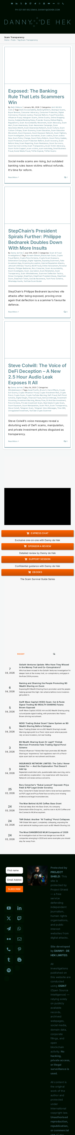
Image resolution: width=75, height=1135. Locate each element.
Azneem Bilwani (33, 255)
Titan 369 (61, 408)
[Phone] (8, 949)
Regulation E (13, 123)
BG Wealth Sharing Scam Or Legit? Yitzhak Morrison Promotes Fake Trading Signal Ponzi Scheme (42, 745)
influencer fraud (15, 117)
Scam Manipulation (30, 405)
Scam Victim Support (17, 148)
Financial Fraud (34, 398)
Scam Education (43, 130)
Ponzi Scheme (14, 403)
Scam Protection (15, 141)
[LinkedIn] (19, 908)
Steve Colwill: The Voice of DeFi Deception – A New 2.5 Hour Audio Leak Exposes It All (37, 374)
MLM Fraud (36, 266)
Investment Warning (25, 400)
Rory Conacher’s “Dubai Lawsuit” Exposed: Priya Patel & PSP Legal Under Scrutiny (44, 786)
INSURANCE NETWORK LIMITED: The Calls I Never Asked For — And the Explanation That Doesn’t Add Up (44, 766)
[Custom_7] (6, 978)
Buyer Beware (14, 112)
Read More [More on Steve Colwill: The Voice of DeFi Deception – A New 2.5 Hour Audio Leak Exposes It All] (12, 441)
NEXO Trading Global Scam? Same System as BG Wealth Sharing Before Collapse (44, 724)
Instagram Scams (30, 117)
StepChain (28, 276)
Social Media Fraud (22, 151)
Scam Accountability (54, 268)
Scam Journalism (32, 135)
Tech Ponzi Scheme (54, 279)
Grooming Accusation (31, 263)
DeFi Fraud (52, 395)
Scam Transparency (35, 146)
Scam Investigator (15, 271)
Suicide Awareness (37, 279)
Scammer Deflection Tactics (51, 273)
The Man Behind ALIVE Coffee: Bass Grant (40, 803)
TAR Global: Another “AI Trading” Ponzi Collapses (44, 819)
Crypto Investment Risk (49, 393)
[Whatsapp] (19, 928)
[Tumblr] (8, 959)
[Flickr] (8, 939)
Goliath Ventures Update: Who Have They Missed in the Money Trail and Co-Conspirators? (44, 666)
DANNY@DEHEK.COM (49, 9)
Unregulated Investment (18, 411)
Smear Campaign (15, 276)
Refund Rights (56, 120)
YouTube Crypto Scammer (40, 411)
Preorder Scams (43, 120)
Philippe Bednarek (23, 268)
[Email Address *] (14, 879)
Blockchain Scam (48, 255)
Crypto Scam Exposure (49, 258)
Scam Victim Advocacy (55, 146)
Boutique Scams (58, 110)
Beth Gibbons (16, 107)
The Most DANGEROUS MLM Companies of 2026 (43, 832)
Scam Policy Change (21, 138)
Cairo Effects (53, 390)
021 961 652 (25, 9)
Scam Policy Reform (40, 138)
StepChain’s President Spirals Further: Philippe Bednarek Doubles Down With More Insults (35, 239)
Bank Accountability (27, 110)
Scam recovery (51, 141)
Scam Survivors (56, 143)
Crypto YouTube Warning (36, 395)
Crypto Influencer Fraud (28, 393)
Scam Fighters (60, 133)
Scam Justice (46, 135)
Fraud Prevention (56, 115)
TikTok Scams (50, 151)
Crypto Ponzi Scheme (29, 258)
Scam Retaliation (47, 271)
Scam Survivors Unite (17, 146)
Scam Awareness (20, 125)
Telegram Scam (27, 408)
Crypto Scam (19, 395)
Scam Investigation (16, 135)
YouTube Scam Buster (33, 281)
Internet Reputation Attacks (52, 263)
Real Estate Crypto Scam (53, 403)
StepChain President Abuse (44, 276)
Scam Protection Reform (33, 141)
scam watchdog (45, 148)
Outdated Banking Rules (25, 120)
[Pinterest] (19, 949)
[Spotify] (8, 970)
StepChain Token (21, 279)
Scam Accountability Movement (33, 123)
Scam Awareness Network (35, 128)
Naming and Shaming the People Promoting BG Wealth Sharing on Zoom (43, 684)
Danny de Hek (17, 253)
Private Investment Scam (32, 403)
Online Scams (44, 117)
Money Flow (40, 400)
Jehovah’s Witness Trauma (19, 266)
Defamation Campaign (17, 261)
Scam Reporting (26, 143)
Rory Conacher (38, 268)
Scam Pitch (44, 405)
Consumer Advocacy (30, 112)
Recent (20, 654)
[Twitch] (19, 918)
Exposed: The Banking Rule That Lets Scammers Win (36, 96)
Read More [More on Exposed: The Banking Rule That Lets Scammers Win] (12, 177)
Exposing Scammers (50, 261)
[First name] (14, 870)
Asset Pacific (33, 390)
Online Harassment (50, 266)
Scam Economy (29, 130)
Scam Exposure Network (42, 133)
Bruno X (43, 390)
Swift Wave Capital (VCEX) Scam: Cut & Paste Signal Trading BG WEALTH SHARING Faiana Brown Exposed (42, 705)
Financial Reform (41, 115)
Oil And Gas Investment (55, 400)
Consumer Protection (49, 112)
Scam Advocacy (54, 123)
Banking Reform (44, 110)
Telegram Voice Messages (45, 408)
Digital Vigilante (34, 261)
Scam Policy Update (58, 138)
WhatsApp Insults (15, 281)
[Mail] (19, 939)
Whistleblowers (14, 390)
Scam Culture (53, 128)
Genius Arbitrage (49, 398)
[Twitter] (8, 918)
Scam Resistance (41, 143)
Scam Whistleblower (29, 273)
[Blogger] (19, 959)
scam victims (32, 148)
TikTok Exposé (37, 151)
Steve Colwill (13, 408)
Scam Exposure (24, 133)
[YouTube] (8, 908)
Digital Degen (21, 398)
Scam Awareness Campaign (40, 125)
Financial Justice (26, 115)
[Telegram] (8, 928)
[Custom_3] (17, 967)
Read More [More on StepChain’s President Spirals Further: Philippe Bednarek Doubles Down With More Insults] (12, 312)
